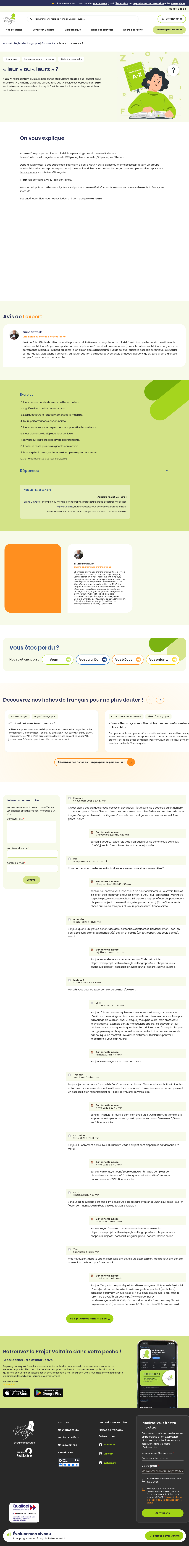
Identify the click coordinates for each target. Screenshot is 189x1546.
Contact (63, 1422)
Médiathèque (73, 29)
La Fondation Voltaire (113, 1422)
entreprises (178, 3)
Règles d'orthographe (27, 43)
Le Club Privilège (68, 1437)
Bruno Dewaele (32, 501)
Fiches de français (102, 29)
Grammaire (48, 43)
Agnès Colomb (65, 506)
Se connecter (171, 19)
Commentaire (15, 818)
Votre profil (150, 1466)
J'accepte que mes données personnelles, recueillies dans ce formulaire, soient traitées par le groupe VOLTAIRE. (165, 1495)
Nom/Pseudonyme (18, 848)
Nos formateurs (68, 1430)
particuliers (100, 3)
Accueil (7, 43)
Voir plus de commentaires (90, 1318)
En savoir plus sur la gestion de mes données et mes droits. (165, 1500)
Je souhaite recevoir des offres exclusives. (164, 1480)
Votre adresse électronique (158, 1453)
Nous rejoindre (67, 1445)
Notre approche (133, 29)
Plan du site (65, 1452)
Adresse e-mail (16, 862)
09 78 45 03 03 (175, 9)
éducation (122, 3)
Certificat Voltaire (43, 29)
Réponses (94, 470)
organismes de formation (148, 3)
